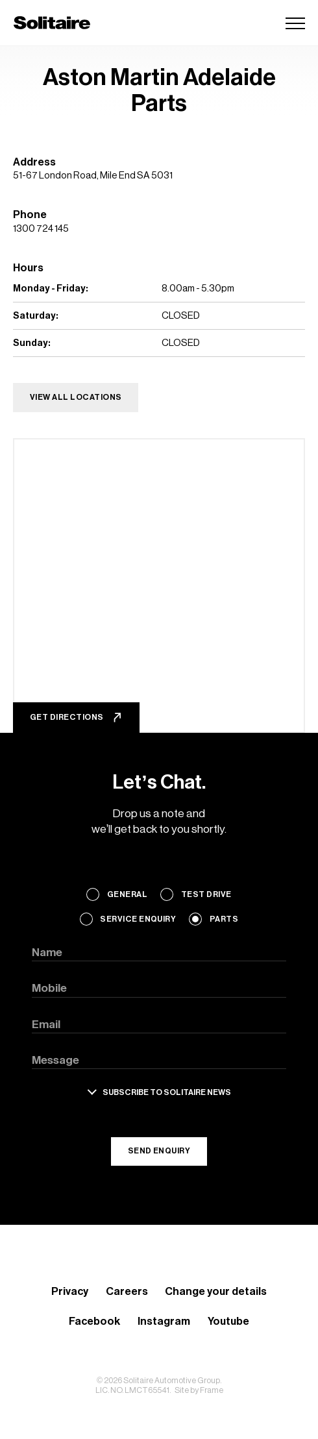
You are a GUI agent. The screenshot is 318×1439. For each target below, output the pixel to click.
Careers (127, 1291)
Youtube (228, 1321)
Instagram (164, 1321)
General (127, 894)
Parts (224, 919)
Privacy (69, 1291)
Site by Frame (199, 1390)
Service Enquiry (138, 919)
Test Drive (206, 894)
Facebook (94, 1321)
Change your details (216, 1291)
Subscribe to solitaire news (167, 1092)
